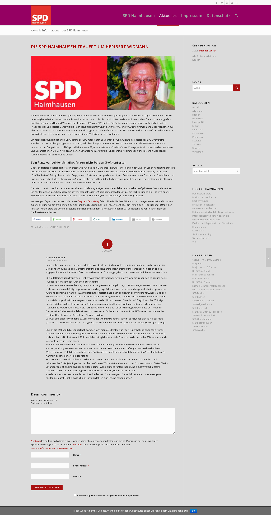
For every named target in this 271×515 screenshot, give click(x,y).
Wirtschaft (197, 151)
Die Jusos (197, 263)
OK (193, 511)
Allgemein (197, 111)
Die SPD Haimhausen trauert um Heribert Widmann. (90, 46)
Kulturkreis (198, 230)
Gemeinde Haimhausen (204, 208)
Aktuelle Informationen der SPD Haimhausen (60, 30)
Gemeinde (197, 118)
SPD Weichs (198, 330)
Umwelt (196, 148)
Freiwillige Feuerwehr (203, 204)
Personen (197, 137)
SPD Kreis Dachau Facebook (207, 311)
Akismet (77, 444)
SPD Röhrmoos (200, 326)
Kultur (195, 125)
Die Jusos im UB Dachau (204, 267)
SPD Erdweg (198, 296)
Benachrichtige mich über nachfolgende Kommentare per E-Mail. (106, 495)
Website (77, 476)
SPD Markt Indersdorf (203, 315)
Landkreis (197, 129)
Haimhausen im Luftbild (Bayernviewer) (212, 212)
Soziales (196, 140)
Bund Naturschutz (201, 193)
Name (77, 454)
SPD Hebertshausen (203, 300)
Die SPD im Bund (201, 271)
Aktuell (195, 107)
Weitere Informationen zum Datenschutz (52, 448)
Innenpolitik (198, 122)
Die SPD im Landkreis (203, 274)
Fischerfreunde (200, 200)
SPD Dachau (198, 293)
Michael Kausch (62, 227)
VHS (194, 241)
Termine (196, 144)
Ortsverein (198, 133)
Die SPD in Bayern (201, 278)
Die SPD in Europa (201, 282)
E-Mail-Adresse (81, 465)
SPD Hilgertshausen (202, 304)
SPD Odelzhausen (202, 319)
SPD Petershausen (202, 322)
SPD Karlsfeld (199, 307)
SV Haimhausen (200, 238)
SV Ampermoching (201, 234)
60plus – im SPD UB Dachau (206, 259)
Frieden (196, 114)
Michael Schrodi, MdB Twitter (207, 289)
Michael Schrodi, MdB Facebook (208, 285)
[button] (41, 219)
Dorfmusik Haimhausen (204, 197)
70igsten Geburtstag (88, 201)
